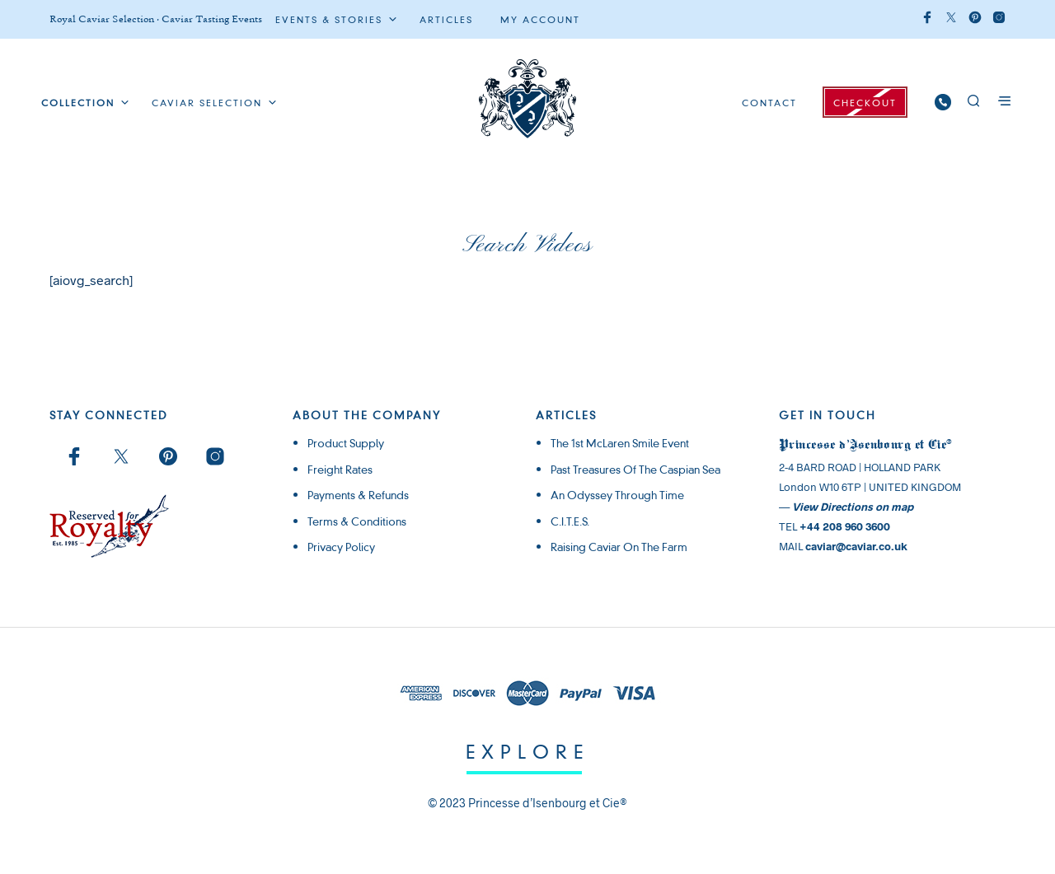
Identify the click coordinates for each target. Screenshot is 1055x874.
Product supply (345, 443)
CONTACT (769, 103)
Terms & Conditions (356, 521)
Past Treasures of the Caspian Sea (635, 469)
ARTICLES (446, 20)
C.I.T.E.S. (570, 521)
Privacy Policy (341, 547)
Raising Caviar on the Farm (619, 547)
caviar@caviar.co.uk (856, 546)
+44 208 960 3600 (844, 526)
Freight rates (340, 469)
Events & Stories (328, 20)
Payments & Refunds (358, 495)
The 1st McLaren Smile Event (620, 443)
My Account (540, 20)
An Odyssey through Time (617, 495)
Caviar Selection (207, 103)
